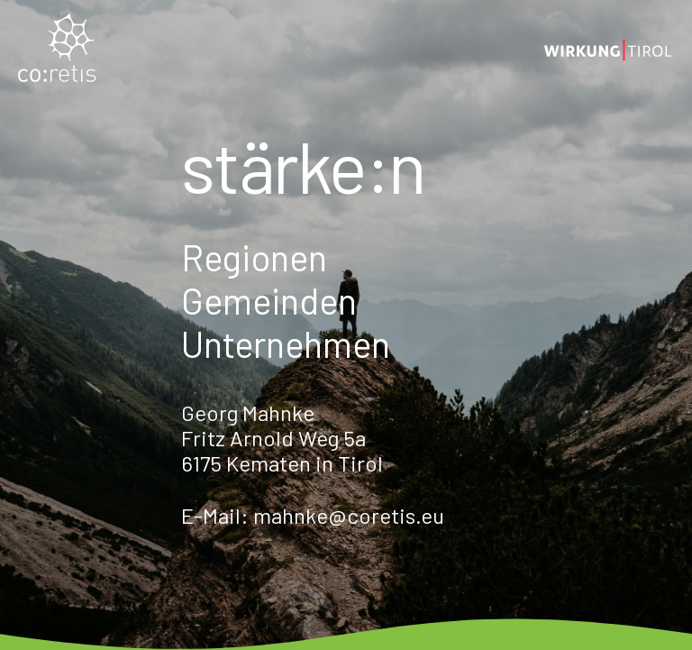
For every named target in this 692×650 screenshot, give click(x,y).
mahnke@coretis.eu (348, 515)
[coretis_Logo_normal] (57, 50)
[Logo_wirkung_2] (608, 50)
